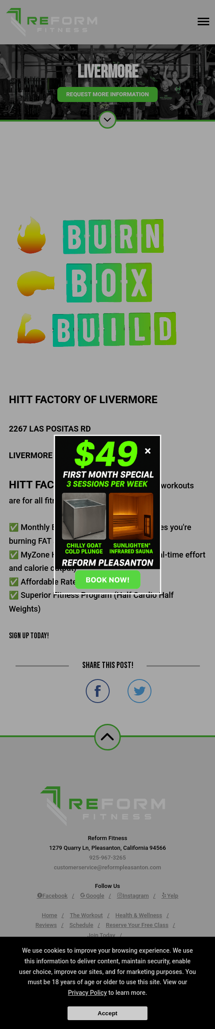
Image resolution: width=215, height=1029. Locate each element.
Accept (107, 1013)
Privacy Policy (87, 992)
